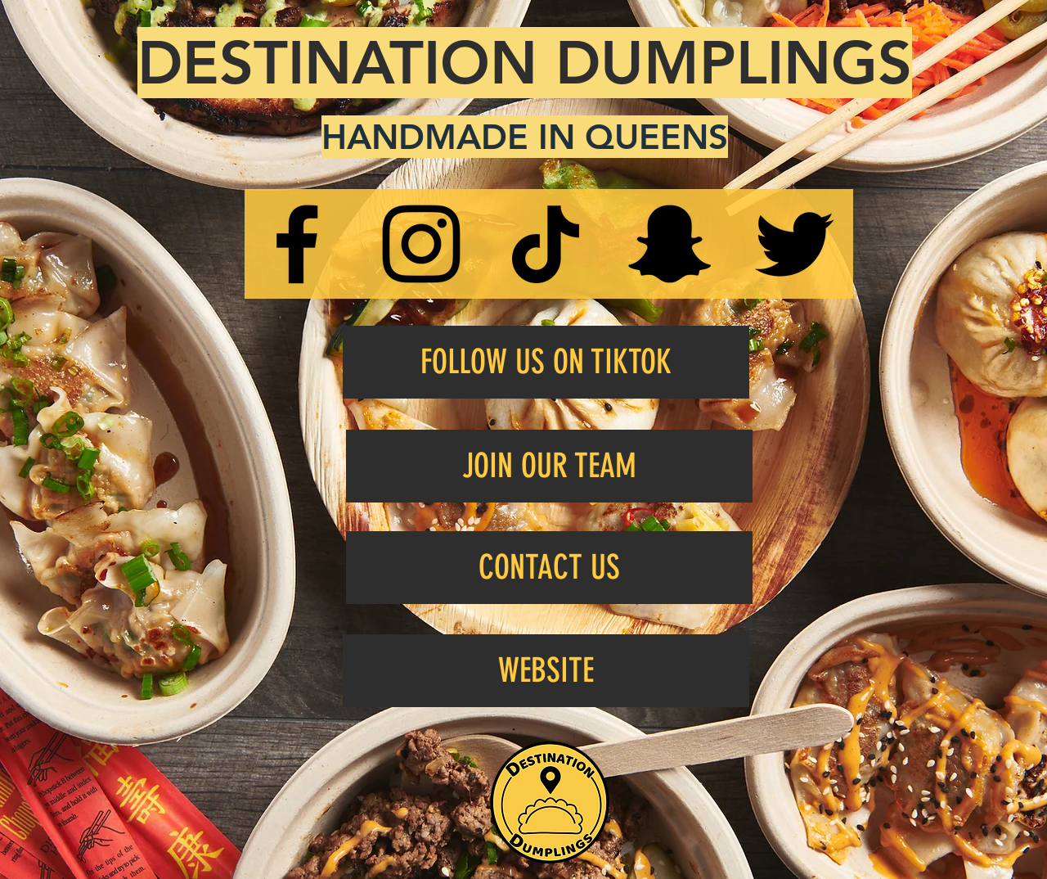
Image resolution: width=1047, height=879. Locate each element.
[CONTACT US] (549, 567)
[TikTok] (545, 244)
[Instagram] (421, 244)
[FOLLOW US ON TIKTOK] (546, 362)
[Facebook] (297, 244)
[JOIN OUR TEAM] (549, 466)
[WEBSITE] (546, 670)
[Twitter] (794, 244)
